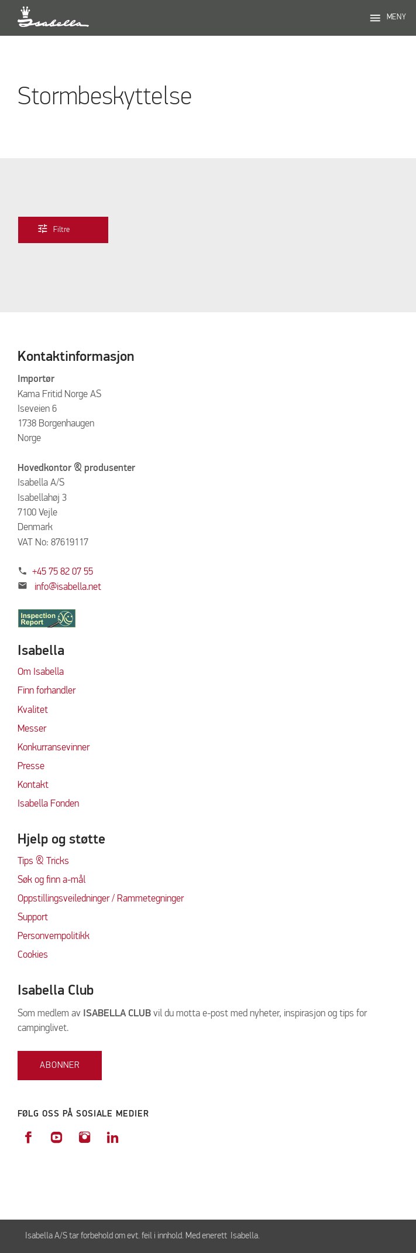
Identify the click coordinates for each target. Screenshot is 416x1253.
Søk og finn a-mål (51, 880)
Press (29, 766)
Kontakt (33, 785)
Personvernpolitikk (54, 936)
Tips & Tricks (43, 861)
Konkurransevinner (54, 748)
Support (33, 918)
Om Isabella (41, 672)
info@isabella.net (68, 587)
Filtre (61, 229)
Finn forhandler (46, 691)
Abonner (60, 1065)
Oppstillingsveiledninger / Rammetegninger (101, 899)
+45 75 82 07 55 (62, 572)
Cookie (30, 955)
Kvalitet (33, 710)
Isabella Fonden (48, 804)
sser (37, 729)
